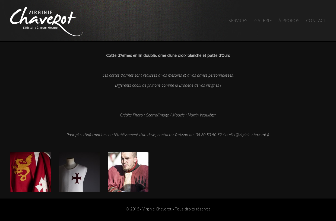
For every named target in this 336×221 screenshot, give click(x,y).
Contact (316, 21)
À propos (288, 21)
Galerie (263, 21)
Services (238, 21)
